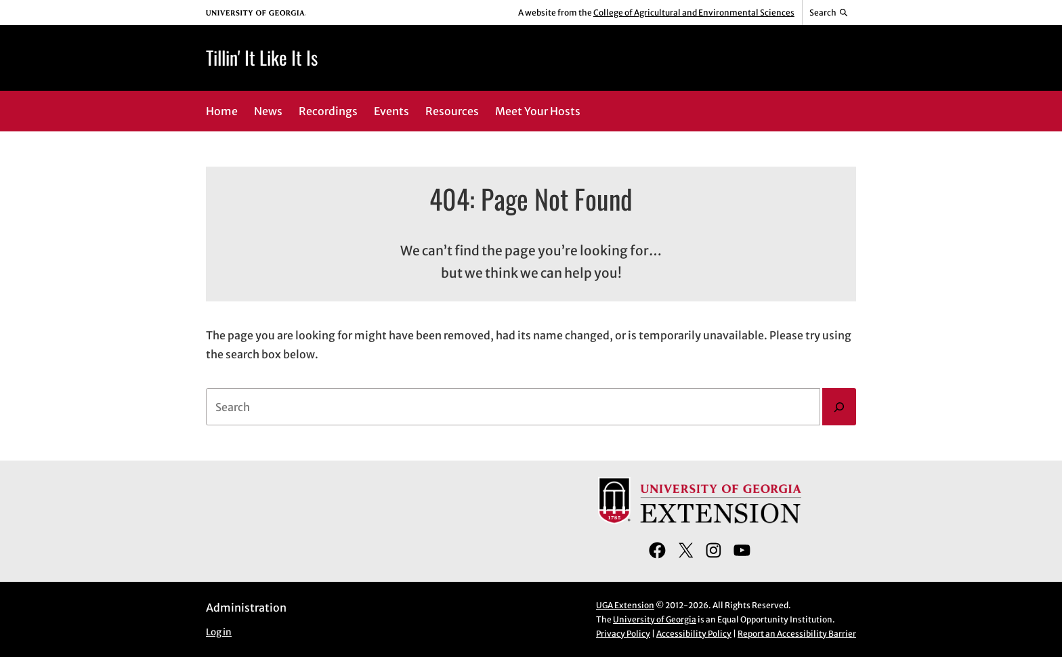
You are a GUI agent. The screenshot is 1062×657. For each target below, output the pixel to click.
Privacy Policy (623, 634)
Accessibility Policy (693, 634)
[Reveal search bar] (829, 13)
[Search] (839, 407)
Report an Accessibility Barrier (797, 634)
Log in (219, 632)
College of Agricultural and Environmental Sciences (693, 12)
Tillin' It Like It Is (262, 57)
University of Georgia (654, 619)
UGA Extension (625, 605)
